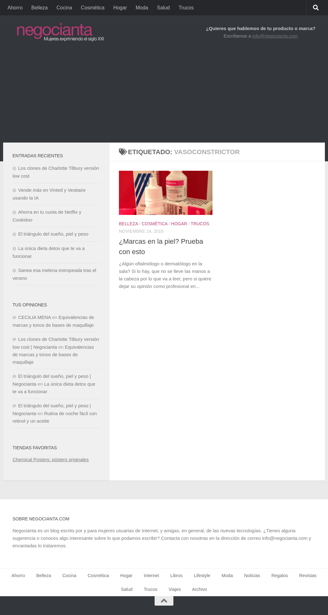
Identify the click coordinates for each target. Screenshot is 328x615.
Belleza (39, 7)
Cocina (64, 7)
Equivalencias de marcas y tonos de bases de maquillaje (53, 354)
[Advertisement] (164, 95)
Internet (151, 575)
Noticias (252, 575)
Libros (176, 575)
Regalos (279, 575)
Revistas (307, 575)
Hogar (120, 7)
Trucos (185, 7)
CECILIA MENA (34, 317)
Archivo (199, 589)
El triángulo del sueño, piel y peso (53, 234)
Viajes (175, 589)
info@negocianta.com (275, 36)
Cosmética (93, 7)
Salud (163, 7)
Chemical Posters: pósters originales (51, 459)
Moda (142, 7)
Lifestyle (202, 575)
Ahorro (15, 7)
